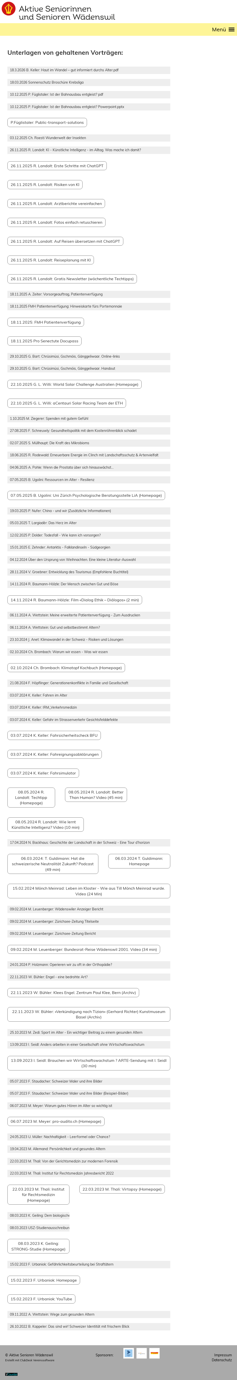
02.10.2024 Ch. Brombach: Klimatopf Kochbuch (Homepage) (66, 667)
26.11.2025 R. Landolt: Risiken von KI (45, 184)
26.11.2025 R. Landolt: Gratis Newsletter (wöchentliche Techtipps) (72, 278)
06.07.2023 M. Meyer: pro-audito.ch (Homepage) (56, 1121)
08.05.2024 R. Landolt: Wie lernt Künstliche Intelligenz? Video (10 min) (46, 824)
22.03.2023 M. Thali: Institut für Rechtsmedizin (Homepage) (38, 1195)
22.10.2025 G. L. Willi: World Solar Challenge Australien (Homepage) (74, 384)
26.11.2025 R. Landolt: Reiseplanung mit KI (51, 260)
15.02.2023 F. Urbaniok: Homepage (44, 1280)
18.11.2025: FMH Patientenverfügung (46, 322)
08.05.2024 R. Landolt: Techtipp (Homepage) (31, 798)
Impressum (223, 1355)
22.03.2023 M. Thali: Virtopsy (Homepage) (122, 1189)
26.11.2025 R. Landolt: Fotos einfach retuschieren (56, 222)
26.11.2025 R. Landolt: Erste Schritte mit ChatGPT (57, 165)
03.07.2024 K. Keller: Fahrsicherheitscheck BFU (54, 735)
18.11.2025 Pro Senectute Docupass (44, 340)
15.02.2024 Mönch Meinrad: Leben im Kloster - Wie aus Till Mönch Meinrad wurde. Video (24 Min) (89, 891)
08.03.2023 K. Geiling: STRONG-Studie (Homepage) (38, 1246)
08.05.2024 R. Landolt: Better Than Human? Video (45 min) (96, 795)
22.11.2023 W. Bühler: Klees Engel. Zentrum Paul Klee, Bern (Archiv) (73, 992)
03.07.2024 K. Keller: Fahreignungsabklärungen (55, 754)
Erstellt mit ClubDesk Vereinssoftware (29, 1360)
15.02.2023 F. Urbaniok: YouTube (41, 1298)
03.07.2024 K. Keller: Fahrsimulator (43, 773)
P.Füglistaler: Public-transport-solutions (47, 122)
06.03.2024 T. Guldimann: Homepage (139, 861)
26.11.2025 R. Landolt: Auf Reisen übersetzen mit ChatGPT (65, 241)
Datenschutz (222, 1360)
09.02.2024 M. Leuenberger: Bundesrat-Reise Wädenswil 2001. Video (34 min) (84, 949)
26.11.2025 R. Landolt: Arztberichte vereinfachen (56, 203)
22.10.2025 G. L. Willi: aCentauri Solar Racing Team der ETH (67, 403)
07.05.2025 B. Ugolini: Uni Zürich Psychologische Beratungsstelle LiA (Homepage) (86, 495)
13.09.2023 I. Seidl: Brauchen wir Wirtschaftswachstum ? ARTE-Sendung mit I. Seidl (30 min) (89, 1063)
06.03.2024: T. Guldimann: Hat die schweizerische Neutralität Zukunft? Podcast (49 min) (53, 864)
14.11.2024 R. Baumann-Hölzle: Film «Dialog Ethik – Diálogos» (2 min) (75, 599)
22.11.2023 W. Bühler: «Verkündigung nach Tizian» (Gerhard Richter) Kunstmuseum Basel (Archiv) (88, 1014)
